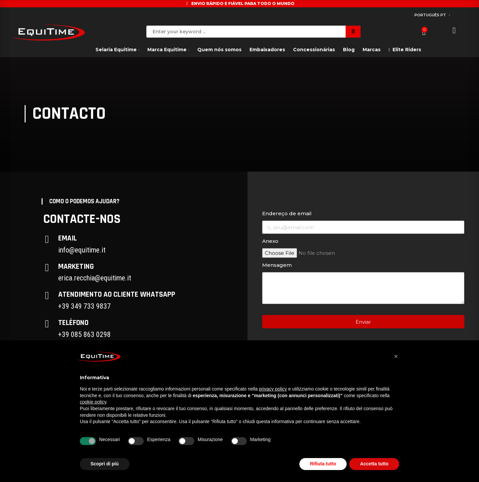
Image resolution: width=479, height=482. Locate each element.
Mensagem (277, 265)
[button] (396, 356)
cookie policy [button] (93, 401)
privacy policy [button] (273, 389)
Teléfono (73, 323)
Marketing (76, 266)
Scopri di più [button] (104, 463)
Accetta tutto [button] (374, 463)
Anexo (270, 241)
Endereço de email (287, 213)
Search (353, 32)
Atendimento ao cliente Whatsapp (116, 294)
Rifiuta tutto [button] (323, 463)
